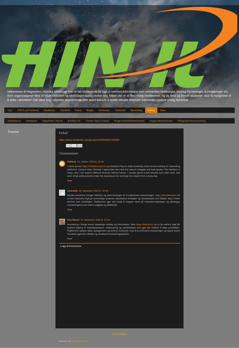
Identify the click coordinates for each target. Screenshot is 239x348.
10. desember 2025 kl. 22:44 (95, 220)
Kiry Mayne (73, 220)
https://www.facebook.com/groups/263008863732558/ (89, 140)
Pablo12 (71, 161)
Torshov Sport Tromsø (97, 120)
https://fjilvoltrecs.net (146, 224)
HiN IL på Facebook (28, 110)
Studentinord (14, 120)
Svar (69, 180)
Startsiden (119, 334)
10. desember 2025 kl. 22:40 (93, 191)
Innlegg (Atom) (79, 341)
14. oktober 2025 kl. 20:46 (90, 161)
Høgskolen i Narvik (52, 120)
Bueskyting (136, 110)
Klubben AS (74, 120)
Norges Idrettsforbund (161, 120)
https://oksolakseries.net (167, 195)
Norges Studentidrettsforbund (129, 120)
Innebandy (104, 110)
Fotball (151, 110)
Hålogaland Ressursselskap (192, 120)
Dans (162, 110)
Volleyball (120, 110)
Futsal (78, 110)
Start (10, 110)
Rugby (90, 110)
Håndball (65, 110)
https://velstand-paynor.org (95, 166)
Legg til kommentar (71, 246)
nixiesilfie (72, 191)
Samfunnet (31, 120)
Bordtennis (49, 110)
